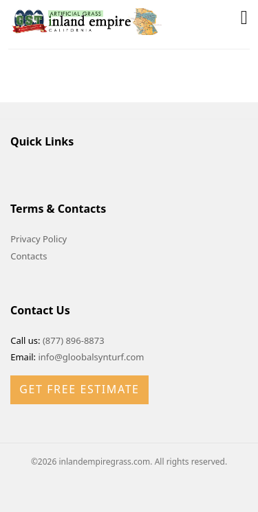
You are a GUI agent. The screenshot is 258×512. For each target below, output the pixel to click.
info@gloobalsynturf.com (91, 357)
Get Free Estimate (79, 389)
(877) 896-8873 (74, 340)
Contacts (28, 256)
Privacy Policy (38, 239)
